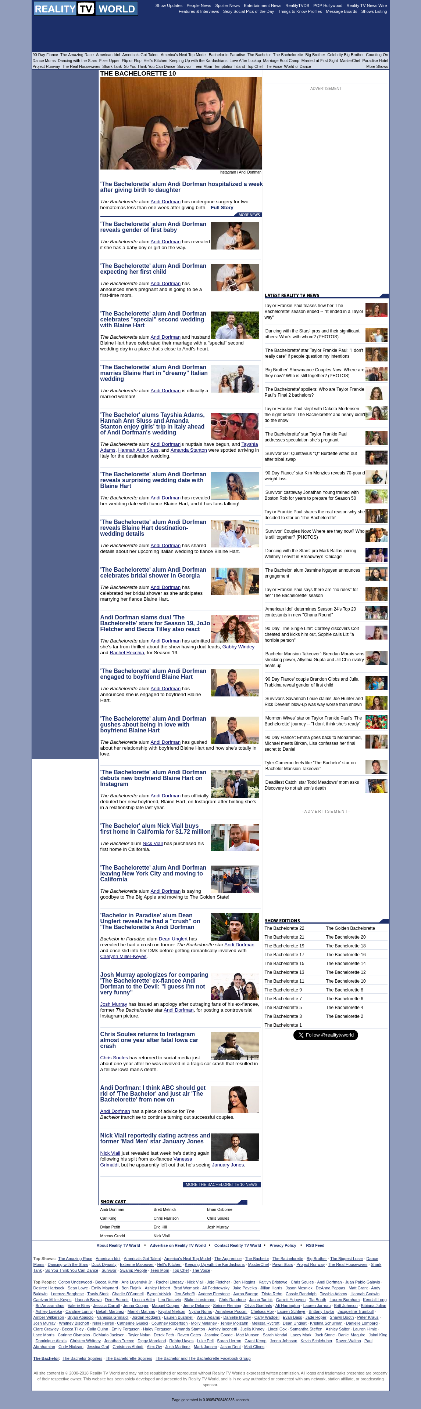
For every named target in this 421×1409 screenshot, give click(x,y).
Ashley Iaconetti (222, 1329)
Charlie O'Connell (128, 1294)
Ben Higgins (244, 1282)
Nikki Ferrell (103, 1323)
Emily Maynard (104, 1288)
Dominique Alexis (51, 1341)
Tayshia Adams (333, 1294)
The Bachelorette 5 (283, 1007)
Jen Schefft (185, 1294)
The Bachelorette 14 (346, 963)
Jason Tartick (261, 1299)
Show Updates (169, 5)
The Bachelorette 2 (344, 1016)
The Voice (201, 1270)
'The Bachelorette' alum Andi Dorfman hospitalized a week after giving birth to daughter (181, 187)
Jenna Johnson (283, 1341)
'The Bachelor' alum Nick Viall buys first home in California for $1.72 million (155, 829)
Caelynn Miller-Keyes (123, 956)
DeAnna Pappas (330, 1288)
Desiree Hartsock (48, 1288)
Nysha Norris (200, 1311)
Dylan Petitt (110, 1227)
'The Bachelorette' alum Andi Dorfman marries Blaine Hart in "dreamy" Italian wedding (154, 373)
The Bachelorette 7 (283, 998)
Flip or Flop (131, 60)
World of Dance (297, 66)
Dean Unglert (173, 939)
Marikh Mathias (141, 1311)
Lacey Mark (300, 1335)
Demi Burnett (117, 1299)
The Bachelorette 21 (284, 937)
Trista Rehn (271, 1294)
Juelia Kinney (252, 1329)
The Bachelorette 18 (346, 946)
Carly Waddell (266, 1317)
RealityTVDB (297, 5)
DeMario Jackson (109, 1335)
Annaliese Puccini (231, 1311)
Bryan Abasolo (80, 1317)
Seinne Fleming (227, 1305)
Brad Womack (186, 1288)
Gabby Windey (238, 646)
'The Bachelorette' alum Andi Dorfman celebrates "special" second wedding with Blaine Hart (153, 319)
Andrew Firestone (214, 1294)
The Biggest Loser (346, 1258)
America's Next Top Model (187, 1258)
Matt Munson (248, 1335)
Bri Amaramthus (50, 1305)
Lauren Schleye (291, 1311)
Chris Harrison (166, 1218)
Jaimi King (378, 1335)
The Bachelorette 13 (284, 972)
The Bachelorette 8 (344, 990)
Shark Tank (112, 66)
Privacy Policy (283, 1245)
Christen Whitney (85, 1341)
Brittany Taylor (322, 1311)
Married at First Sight (320, 60)
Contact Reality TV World (237, 1245)
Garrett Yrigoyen (291, 1299)
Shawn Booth (342, 1317)
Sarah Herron (229, 1341)
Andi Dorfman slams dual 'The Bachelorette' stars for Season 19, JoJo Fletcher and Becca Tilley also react (155, 623)
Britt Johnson (345, 1305)
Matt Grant (358, 1288)
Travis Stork (97, 1294)
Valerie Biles (79, 1305)
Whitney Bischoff (74, 1323)
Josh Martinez (177, 1346)
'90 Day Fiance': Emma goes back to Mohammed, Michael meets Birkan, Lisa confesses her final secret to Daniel (313, 743)
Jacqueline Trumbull (356, 1311)
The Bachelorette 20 (346, 937)
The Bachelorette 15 (284, 963)
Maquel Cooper (165, 1305)
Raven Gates (189, 1335)
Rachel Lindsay (169, 1282)
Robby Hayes (181, 1341)
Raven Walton (348, 1341)
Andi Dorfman (166, 201)
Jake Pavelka (245, 1288)
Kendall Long (374, 1299)
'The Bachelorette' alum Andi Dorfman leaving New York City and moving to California (153, 873)
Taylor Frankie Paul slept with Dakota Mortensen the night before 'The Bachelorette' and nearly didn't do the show (315, 414)
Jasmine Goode (218, 1335)
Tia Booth (317, 1299)
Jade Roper (316, 1317)
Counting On (377, 54)
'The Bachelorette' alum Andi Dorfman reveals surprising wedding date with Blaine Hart (153, 480)
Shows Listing (374, 11)
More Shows (377, 66)
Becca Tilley (73, 1329)
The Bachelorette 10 (346, 981)
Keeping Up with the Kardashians (215, 1264)
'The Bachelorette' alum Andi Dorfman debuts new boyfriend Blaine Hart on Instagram (153, 778)
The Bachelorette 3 (283, 1016)
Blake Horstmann (199, 1299)
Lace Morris (43, 1335)
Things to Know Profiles (300, 11)
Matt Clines (254, 1346)
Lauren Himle (365, 1329)
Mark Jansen (205, 1346)
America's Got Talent (142, 1258)
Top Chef (180, 1270)
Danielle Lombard (362, 1323)
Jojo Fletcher (218, 1282)
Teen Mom (159, 1270)
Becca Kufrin (106, 1282)
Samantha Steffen (306, 1329)
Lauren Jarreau (317, 1305)
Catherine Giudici (132, 1323)
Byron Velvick (159, 1294)
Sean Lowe (78, 1288)
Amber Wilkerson (48, 1317)
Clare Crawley (46, 1329)
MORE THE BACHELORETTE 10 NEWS (221, 1184)
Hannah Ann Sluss (138, 450)
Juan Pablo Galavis (362, 1282)
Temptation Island (229, 66)
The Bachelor (257, 1258)
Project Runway (310, 1264)
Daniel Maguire (351, 1335)
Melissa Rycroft (265, 1323)
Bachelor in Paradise (227, 54)
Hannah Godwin (364, 1294)
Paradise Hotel (375, 60)
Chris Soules (114, 1057)
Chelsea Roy (262, 1311)
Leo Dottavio (169, 1299)
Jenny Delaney (196, 1305)
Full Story (222, 207)
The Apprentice (228, 1258)
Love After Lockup (245, 60)
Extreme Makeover (137, 1264)
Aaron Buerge (245, 1294)
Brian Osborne (219, 1209)
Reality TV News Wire (367, 5)
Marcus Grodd (112, 1236)
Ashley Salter (338, 1329)
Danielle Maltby (237, 1317)
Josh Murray (113, 1004)
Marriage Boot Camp (281, 60)
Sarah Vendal (275, 1335)
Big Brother (317, 1258)
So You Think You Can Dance (71, 1270)
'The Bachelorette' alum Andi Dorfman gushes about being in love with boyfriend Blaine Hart (153, 724)
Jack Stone (325, 1335)
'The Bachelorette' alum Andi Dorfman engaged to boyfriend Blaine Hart (153, 674)
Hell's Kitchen (169, 1264)
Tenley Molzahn (234, 1323)
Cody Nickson (70, 1346)
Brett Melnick (165, 1209)
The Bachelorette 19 (284, 946)
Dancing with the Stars (68, 1264)
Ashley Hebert (157, 1288)
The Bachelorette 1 (283, 1025)
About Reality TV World (118, 1245)
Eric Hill (160, 1227)
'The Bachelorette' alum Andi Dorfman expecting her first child (153, 269)
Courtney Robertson (169, 1323)
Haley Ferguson (157, 1329)
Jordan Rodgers (146, 1317)
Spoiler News (227, 5)
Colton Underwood (75, 1282)
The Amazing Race (75, 1258)
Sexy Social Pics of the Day (248, 11)
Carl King (108, 1218)
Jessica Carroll (106, 1305)
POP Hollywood (327, 5)
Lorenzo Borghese (67, 1294)
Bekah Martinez (110, 1311)
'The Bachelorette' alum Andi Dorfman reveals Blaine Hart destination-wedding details (153, 528)
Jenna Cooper (136, 1305)
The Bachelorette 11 (284, 981)
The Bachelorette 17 (284, 954)
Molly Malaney (204, 1323)
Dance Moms (44, 60)
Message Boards (341, 11)
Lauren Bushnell (178, 1317)
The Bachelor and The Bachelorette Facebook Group (203, 1358)
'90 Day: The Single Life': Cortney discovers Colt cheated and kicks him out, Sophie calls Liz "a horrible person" (312, 634)
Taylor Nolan (139, 1335)
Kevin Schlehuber (316, 1341)
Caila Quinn (97, 1329)
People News (199, 5)
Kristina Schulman (326, 1323)
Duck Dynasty (104, 1264)
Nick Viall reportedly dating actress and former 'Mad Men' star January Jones (155, 1138)
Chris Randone (232, 1299)
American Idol (108, 1258)
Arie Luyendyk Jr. (137, 1282)
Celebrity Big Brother (345, 54)
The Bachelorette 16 (346, 954)
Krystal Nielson (171, 1311)
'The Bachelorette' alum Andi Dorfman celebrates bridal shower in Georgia (153, 573)
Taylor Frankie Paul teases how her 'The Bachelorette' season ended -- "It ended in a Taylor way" (314, 311)
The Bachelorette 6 (344, 998)
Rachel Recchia (127, 652)
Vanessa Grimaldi (113, 1317)
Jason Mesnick (299, 1288)
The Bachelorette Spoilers (129, 1358)
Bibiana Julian (373, 1305)
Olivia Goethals (258, 1305)
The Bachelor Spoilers (82, 1358)
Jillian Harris (271, 1288)
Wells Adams (208, 1317)
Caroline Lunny (79, 1311)
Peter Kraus (367, 1317)
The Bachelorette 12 (346, 972)
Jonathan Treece (119, 1341)
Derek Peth (164, 1335)
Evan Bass (292, 1317)
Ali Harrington (287, 1305)
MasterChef (258, 1264)
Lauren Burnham (344, 1299)
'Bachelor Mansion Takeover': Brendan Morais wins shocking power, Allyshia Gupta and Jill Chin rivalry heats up (314, 659)
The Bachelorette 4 (344, 1007)
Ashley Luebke (49, 1311)
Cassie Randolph (301, 1294)
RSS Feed (315, 1245)
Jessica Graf (98, 1346)
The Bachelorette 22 (284, 928)
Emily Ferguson (125, 1329)
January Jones (228, 1165)
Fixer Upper (109, 60)
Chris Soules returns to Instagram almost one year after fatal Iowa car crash (149, 1040)
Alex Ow (154, 1346)
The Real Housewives (347, 1264)
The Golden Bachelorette (350, 928)
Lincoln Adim (143, 1299)
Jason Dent (230, 1346)
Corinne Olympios (74, 1335)
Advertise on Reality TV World (178, 1245)
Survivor (108, 1270)
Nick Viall (153, 843)
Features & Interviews (199, 11)
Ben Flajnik (131, 1288)
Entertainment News (262, 5)
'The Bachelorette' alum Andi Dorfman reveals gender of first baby (153, 227)
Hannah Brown (88, 1299)
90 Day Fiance (45, 54)
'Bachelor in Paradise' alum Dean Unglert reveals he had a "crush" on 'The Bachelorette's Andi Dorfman (150, 921)
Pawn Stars (282, 1264)
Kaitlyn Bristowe (272, 1282)
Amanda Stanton (189, 450)
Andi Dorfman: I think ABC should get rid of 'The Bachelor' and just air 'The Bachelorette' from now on (153, 1094)
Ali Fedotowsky (215, 1288)
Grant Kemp (255, 1341)
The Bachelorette (287, 1258)
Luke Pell (205, 1341)
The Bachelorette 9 (283, 990)
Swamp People (133, 1270)
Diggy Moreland (152, 1341)
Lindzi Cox (277, 1329)
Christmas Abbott (128, 1346)
